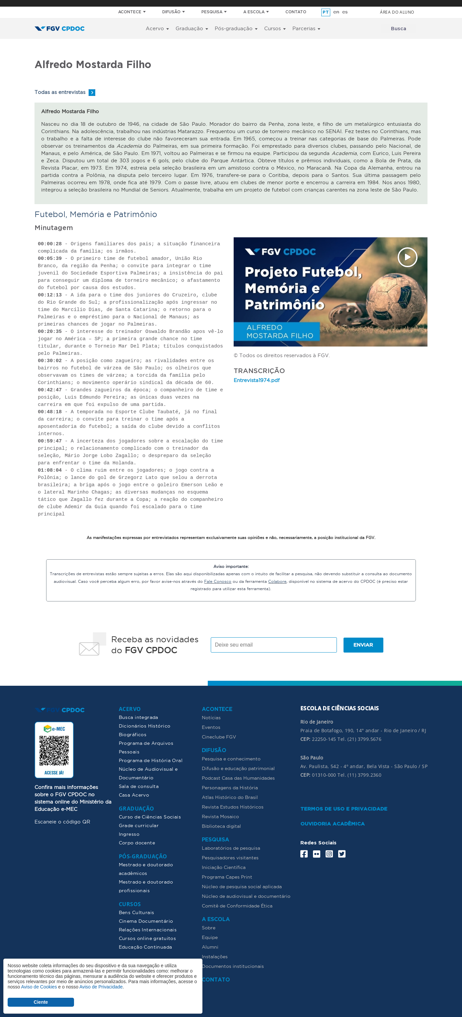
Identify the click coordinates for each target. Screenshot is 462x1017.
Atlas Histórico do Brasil (230, 797)
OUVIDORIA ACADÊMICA (332, 823)
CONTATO (295, 12)
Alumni (210, 946)
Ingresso (129, 833)
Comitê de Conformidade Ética (237, 905)
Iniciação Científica (224, 867)
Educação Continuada (145, 946)
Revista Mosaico (220, 816)
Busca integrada (138, 717)
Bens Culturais (136, 912)
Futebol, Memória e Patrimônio (96, 214)
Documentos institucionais (233, 966)
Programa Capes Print (227, 876)
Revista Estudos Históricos (233, 806)
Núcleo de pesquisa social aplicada (242, 886)
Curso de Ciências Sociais (150, 816)
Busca (398, 29)
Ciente (41, 1002)
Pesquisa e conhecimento (231, 758)
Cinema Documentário (146, 920)
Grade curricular (139, 825)
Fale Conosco (217, 581)
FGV (224, 3)
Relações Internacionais (148, 929)
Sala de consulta (139, 786)
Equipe (210, 937)
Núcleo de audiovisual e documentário (246, 896)
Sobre (208, 927)
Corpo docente (137, 842)
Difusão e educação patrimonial (238, 768)
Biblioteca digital (221, 825)
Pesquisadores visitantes (230, 857)
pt (326, 12)
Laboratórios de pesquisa (231, 847)
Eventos (211, 727)
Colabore (277, 581)
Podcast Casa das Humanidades (238, 777)
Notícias (211, 717)
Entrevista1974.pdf (257, 380)
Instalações (215, 956)
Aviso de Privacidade (100, 986)
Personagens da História (230, 787)
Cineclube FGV (219, 736)
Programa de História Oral (151, 760)
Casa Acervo (134, 794)
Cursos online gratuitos (147, 938)
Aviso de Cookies (39, 986)
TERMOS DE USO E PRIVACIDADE (343, 809)
